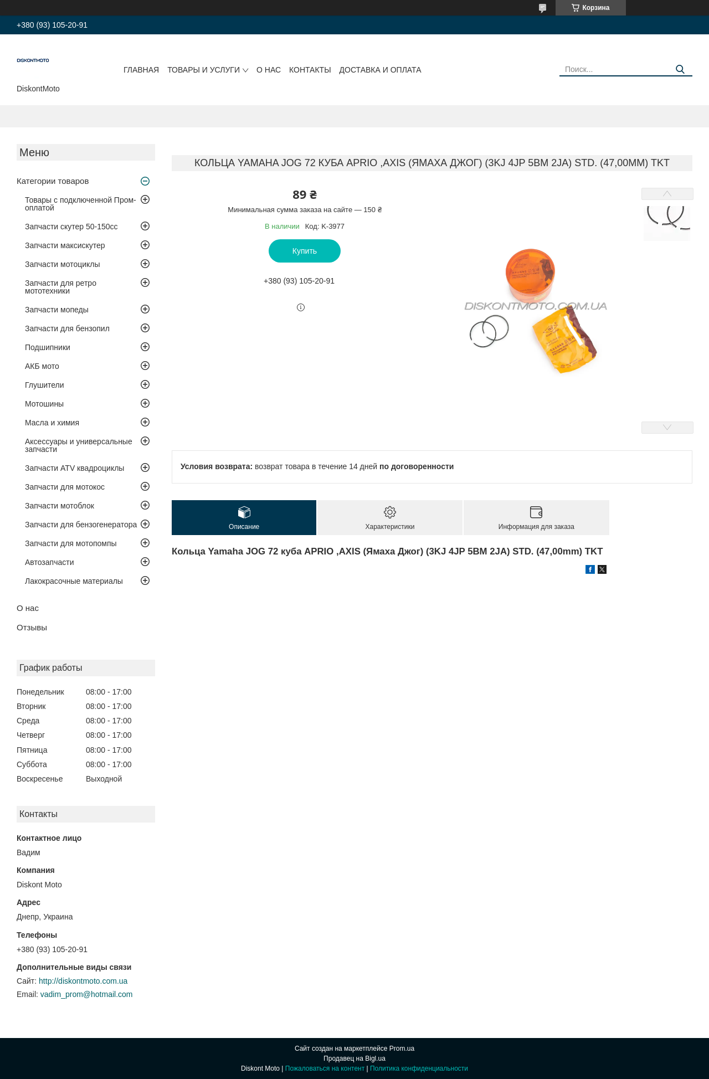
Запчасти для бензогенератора (81, 524)
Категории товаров (53, 181)
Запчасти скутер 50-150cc (71, 226)
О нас (268, 69)
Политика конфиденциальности (419, 1068)
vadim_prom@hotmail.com (86, 994)
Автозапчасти (49, 562)
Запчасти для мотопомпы (71, 543)
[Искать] (679, 69)
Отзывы (32, 627)
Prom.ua (401, 1048)
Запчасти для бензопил (67, 328)
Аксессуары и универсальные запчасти (78, 445)
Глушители (44, 385)
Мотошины (44, 403)
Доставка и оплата (381, 69)
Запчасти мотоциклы (62, 264)
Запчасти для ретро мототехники (60, 287)
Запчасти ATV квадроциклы (74, 468)
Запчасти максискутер (65, 245)
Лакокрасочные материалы (74, 581)
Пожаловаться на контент (324, 1068)
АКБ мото (42, 366)
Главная (141, 69)
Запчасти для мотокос (65, 486)
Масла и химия (52, 422)
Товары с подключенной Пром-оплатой (80, 204)
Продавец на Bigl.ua (354, 1058)
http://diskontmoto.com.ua (83, 981)
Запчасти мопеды (57, 309)
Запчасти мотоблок (59, 505)
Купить (304, 250)
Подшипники (47, 347)
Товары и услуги (203, 69)
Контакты (310, 69)
